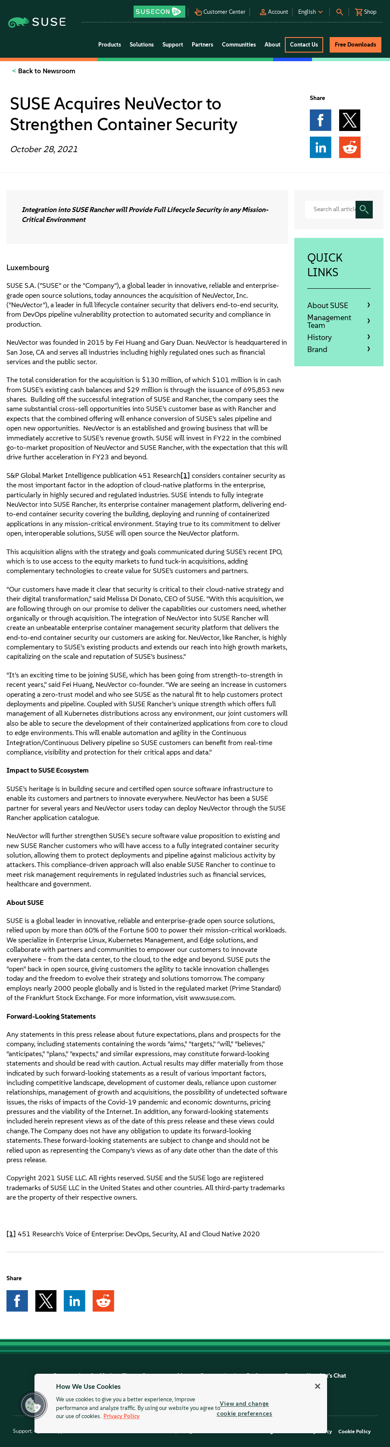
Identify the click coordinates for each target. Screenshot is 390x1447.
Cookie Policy (354, 1431)
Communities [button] (239, 44)
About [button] (273, 44)
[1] (185, 475)
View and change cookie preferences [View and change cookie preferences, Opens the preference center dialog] (244, 1408)
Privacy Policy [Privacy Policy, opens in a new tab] (121, 1416)
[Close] (317, 1386)
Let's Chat (333, 1375)
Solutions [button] (142, 44)
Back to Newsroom (45, 71)
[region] (180, 1403)
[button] (160, 9)
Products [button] (109, 44)
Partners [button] (202, 44)
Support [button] (172, 44)
